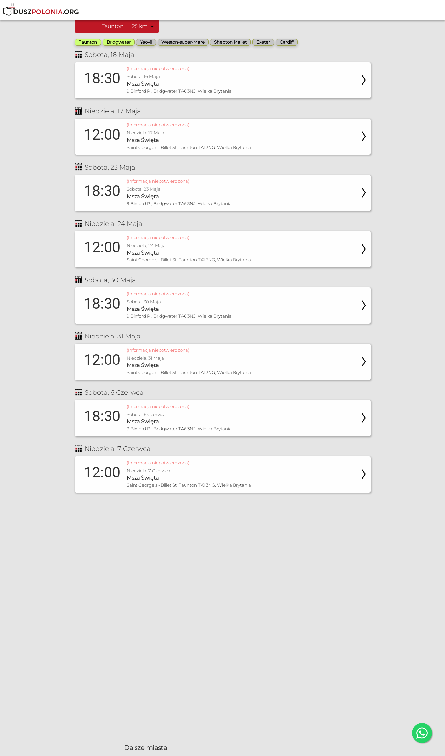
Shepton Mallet (230, 42)
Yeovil (146, 42)
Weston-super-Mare (183, 42)
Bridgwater (119, 42)
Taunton (88, 42)
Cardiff (287, 42)
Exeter (263, 42)
